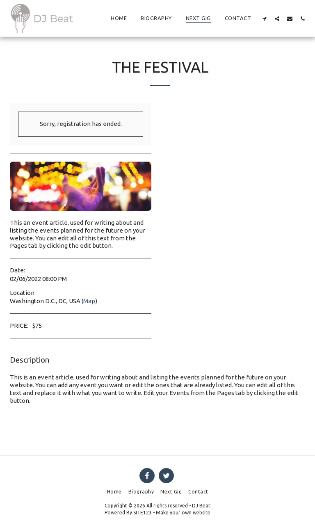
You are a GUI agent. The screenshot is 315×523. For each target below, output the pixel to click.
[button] (264, 18)
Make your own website (183, 512)
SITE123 (142, 512)
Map (89, 300)
